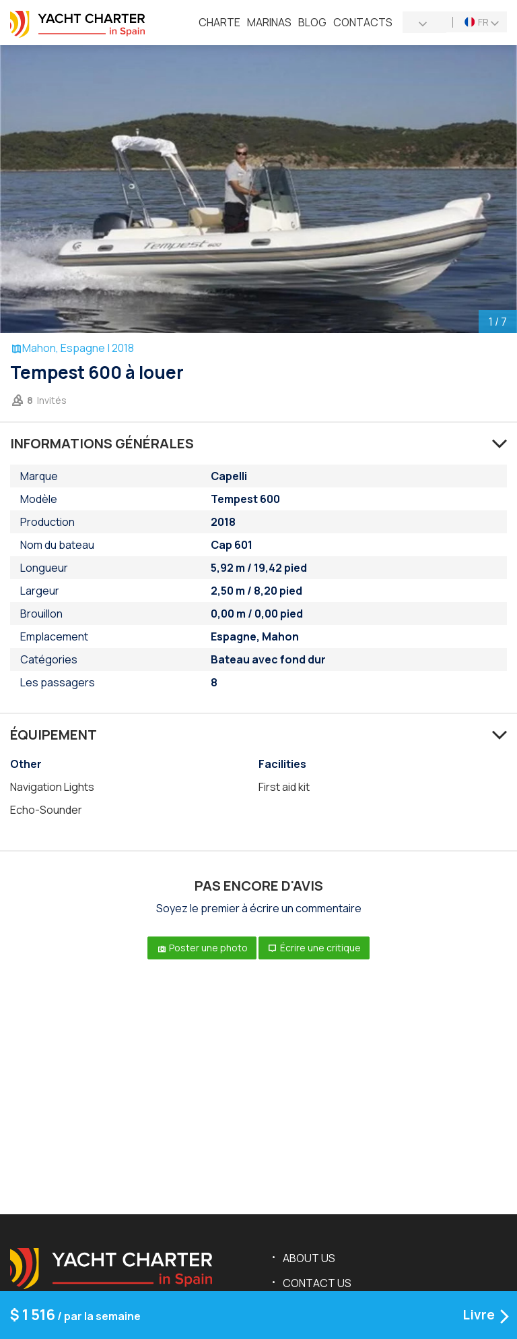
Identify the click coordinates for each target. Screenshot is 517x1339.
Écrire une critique (314, 947)
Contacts (362, 22)
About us (309, 1258)
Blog (312, 22)
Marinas (269, 22)
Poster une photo (202, 947)
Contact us (317, 1283)
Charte (219, 22)
